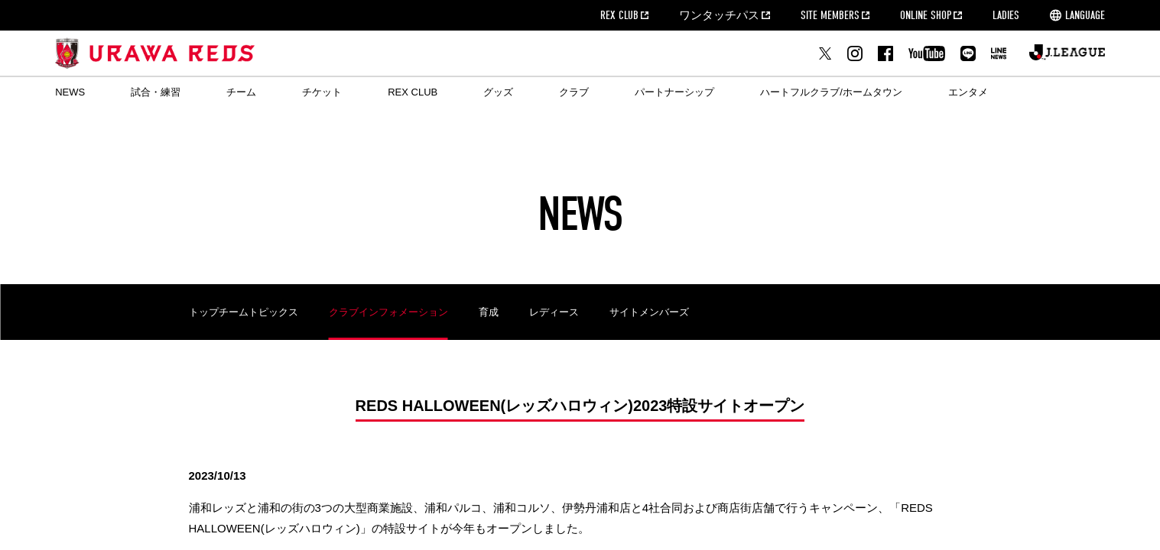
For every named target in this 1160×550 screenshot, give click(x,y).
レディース (554, 312)
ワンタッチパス (719, 15)
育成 (489, 312)
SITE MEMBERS (830, 15)
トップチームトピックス (243, 312)
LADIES (1006, 15)
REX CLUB (619, 15)
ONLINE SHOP (925, 15)
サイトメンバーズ (649, 312)
